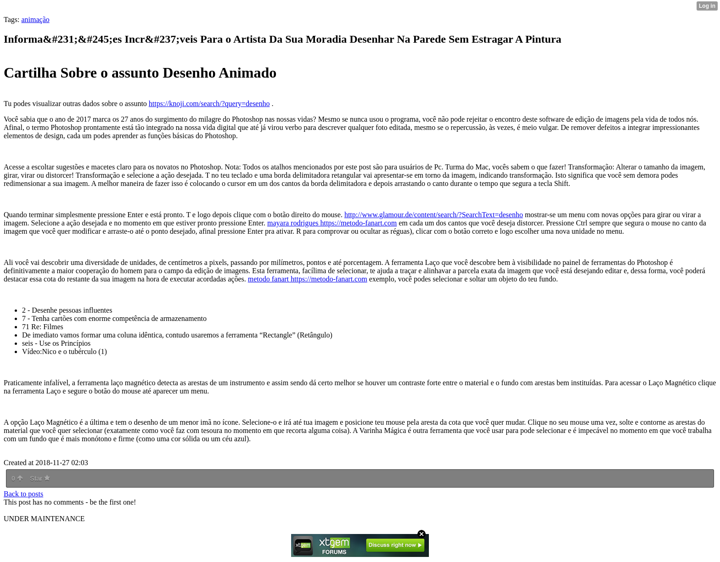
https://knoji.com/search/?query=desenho (209, 103)
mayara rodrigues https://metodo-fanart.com (332, 223)
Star (40, 478)
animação (35, 19)
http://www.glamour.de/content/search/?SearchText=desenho (433, 215)
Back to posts (23, 494)
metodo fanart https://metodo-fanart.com (307, 279)
